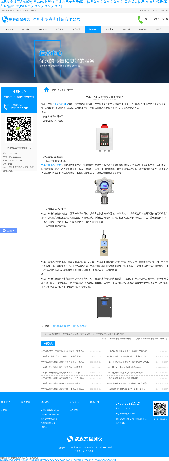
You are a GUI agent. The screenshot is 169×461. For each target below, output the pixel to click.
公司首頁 (9, 29)
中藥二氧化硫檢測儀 (51, 165)
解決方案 (43, 29)
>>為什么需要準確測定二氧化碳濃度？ (123, 378)
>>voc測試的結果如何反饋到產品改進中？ (125, 367)
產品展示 (59, 29)
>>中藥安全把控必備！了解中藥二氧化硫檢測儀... (62, 356)
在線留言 (143, 29)
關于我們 (26, 29)
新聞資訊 (74, 402)
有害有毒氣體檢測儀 (50, 410)
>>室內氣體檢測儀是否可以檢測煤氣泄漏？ (125, 373)
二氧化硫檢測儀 (60, 104)
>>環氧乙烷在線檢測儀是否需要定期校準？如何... (128, 356)
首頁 (63, 90)
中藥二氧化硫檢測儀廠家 (60, 326)
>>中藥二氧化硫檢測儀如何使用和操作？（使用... (62, 362)
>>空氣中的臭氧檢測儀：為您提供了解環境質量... (128, 383)
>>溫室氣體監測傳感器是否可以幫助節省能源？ (127, 351)
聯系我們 (154, 10)
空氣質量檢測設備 (49, 419)
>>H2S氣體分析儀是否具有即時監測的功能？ (126, 389)
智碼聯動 (89, 451)
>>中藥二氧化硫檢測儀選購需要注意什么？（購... (62, 378)
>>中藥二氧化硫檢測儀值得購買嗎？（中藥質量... (62, 367)
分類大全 (45, 427)
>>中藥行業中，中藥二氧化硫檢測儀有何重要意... (62, 351)
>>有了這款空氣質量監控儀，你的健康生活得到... (128, 362)
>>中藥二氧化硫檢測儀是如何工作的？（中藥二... (62, 373)
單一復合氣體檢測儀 (50, 415)
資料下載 (126, 29)
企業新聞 (76, 29)
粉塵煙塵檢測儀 (48, 423)
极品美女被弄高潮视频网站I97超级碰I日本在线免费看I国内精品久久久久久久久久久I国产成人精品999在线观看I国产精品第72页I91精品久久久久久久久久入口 (58, 460)
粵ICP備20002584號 (104, 447)
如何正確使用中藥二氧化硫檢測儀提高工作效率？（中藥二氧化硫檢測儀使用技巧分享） (87, 334)
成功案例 (109, 29)
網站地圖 (164, 10)
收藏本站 (143, 10)
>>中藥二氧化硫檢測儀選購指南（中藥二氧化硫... (62, 389)
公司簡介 (5, 410)
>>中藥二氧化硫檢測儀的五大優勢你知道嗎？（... (62, 383)
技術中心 (93, 29)
